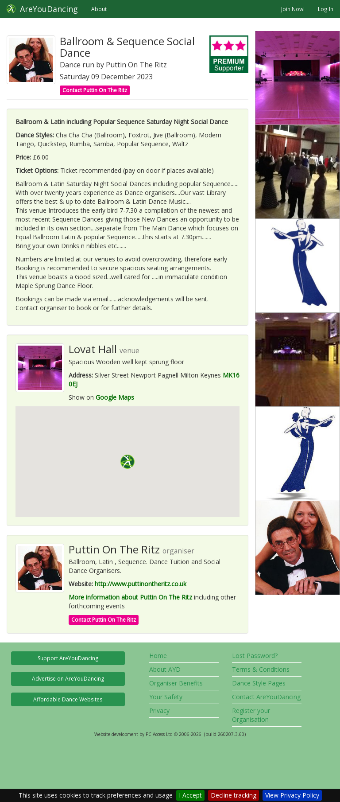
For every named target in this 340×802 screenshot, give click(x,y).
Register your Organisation (251, 715)
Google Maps (115, 397)
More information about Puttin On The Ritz (130, 597)
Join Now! (293, 8)
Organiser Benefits (176, 683)
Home (158, 655)
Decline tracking (233, 795)
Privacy (159, 710)
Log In (325, 8)
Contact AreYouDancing (266, 697)
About (99, 8)
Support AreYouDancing (68, 658)
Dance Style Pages (259, 683)
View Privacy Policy (292, 795)
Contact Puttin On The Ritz (94, 90)
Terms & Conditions (261, 669)
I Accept (190, 795)
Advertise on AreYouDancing (68, 678)
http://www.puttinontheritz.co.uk (140, 584)
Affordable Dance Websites (67, 699)
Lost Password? (255, 655)
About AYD (165, 669)
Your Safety (165, 697)
